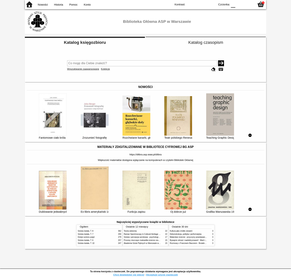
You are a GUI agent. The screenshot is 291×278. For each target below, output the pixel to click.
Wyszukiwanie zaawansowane (83, 69)
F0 (233, 4)
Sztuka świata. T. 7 (85, 234)
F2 (248, 4)
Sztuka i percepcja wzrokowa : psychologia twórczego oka (148, 237)
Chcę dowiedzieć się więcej (128, 274)
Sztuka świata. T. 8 (85, 231)
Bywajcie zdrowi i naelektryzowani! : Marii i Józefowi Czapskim (196, 240)
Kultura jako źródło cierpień (181, 231)
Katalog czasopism (205, 42)
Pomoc (73, 4)
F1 (239, 4)
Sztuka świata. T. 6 (85, 240)
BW (196, 4)
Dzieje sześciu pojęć (86, 237)
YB (204, 4)
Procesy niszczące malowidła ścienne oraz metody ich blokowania (151, 240)
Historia (58, 4)
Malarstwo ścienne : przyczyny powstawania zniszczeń (192, 237)
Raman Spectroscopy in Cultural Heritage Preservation (146, 234)
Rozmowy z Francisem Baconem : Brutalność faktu (191, 243)
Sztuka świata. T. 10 (86, 243)
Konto (87, 4)
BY (212, 4)
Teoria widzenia (130, 231)
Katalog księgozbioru (85, 42)
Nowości (43, 4)
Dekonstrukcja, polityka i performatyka (185, 234)
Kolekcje (105, 69)
